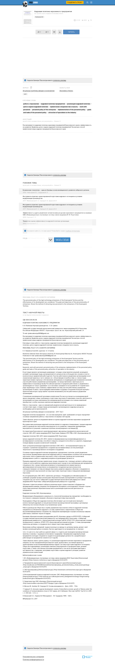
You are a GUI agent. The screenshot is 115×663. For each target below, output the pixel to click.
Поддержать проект (75, 2)
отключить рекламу (59, 80)
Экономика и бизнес (66, 91)
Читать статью (62, 240)
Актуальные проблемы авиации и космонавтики (39, 91)
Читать (71, 32)
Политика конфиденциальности (33, 659)
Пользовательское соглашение (33, 657)
